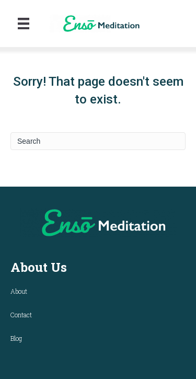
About (18, 291)
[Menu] (23, 23)
